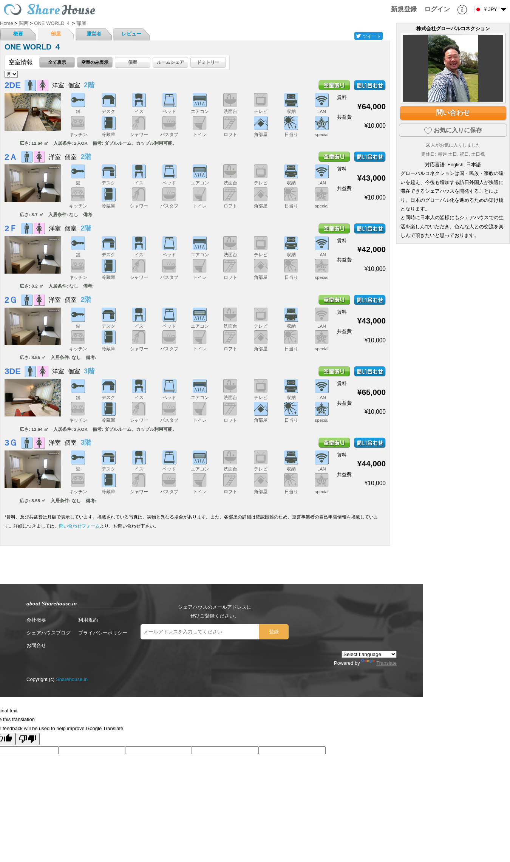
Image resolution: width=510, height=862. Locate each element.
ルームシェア (170, 62)
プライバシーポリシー (102, 633)
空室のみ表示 (94, 62)
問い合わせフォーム (79, 525)
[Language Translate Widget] (369, 654)
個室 (132, 62)
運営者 (94, 34)
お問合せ (36, 645)
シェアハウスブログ (48, 633)
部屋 (56, 34)
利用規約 (88, 620)
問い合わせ (453, 112)
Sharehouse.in (72, 679)
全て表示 (57, 62)
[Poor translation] (27, 739)
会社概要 (36, 620)
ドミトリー (208, 62)
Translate (379, 663)
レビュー (131, 34)
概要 (18, 34)
